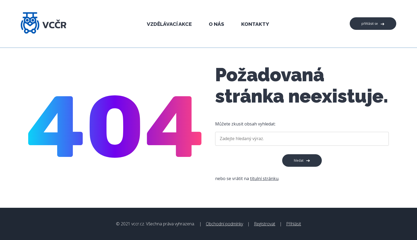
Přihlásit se (369, 23)
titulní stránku (264, 178)
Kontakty (255, 24)
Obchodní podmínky (224, 224)
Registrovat (264, 224)
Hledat (298, 160)
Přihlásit (293, 224)
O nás (216, 24)
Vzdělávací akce (169, 24)
